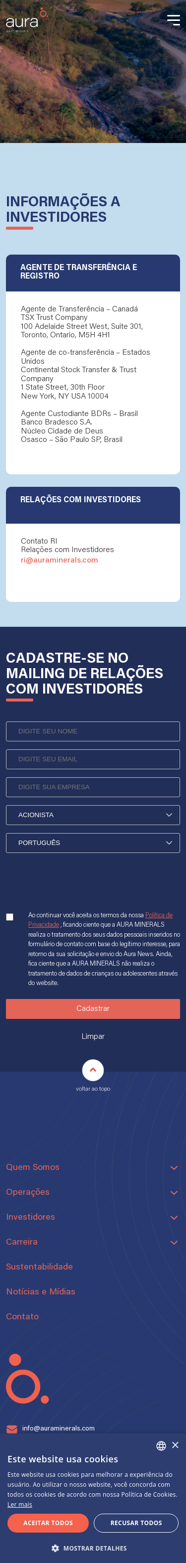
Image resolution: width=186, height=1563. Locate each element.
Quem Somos (33, 1167)
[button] (93, 1547)
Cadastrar (93, 1009)
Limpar (93, 1037)
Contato (22, 1317)
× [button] (175, 1445)
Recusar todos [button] (136, 1523)
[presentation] (81, 890)
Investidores (30, 1217)
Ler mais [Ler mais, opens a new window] (19, 1504)
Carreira (22, 1242)
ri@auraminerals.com (59, 561)
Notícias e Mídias (40, 1292)
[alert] (93, 1498)
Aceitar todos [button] (48, 1523)
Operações (28, 1192)
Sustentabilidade (39, 1267)
